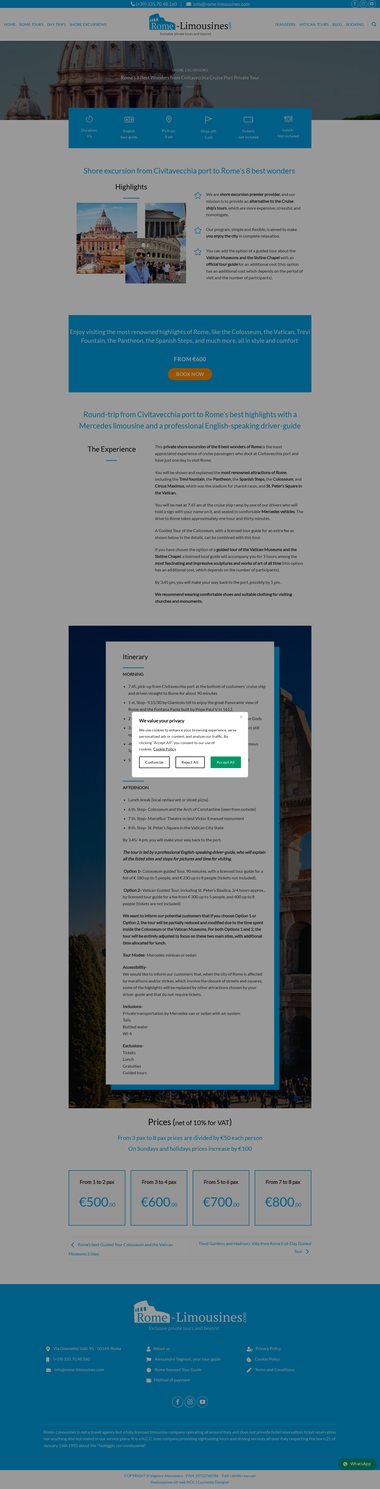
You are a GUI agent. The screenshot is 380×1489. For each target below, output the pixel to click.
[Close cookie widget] (241, 717)
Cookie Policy (164, 749)
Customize (154, 762)
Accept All (226, 762)
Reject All (190, 762)
